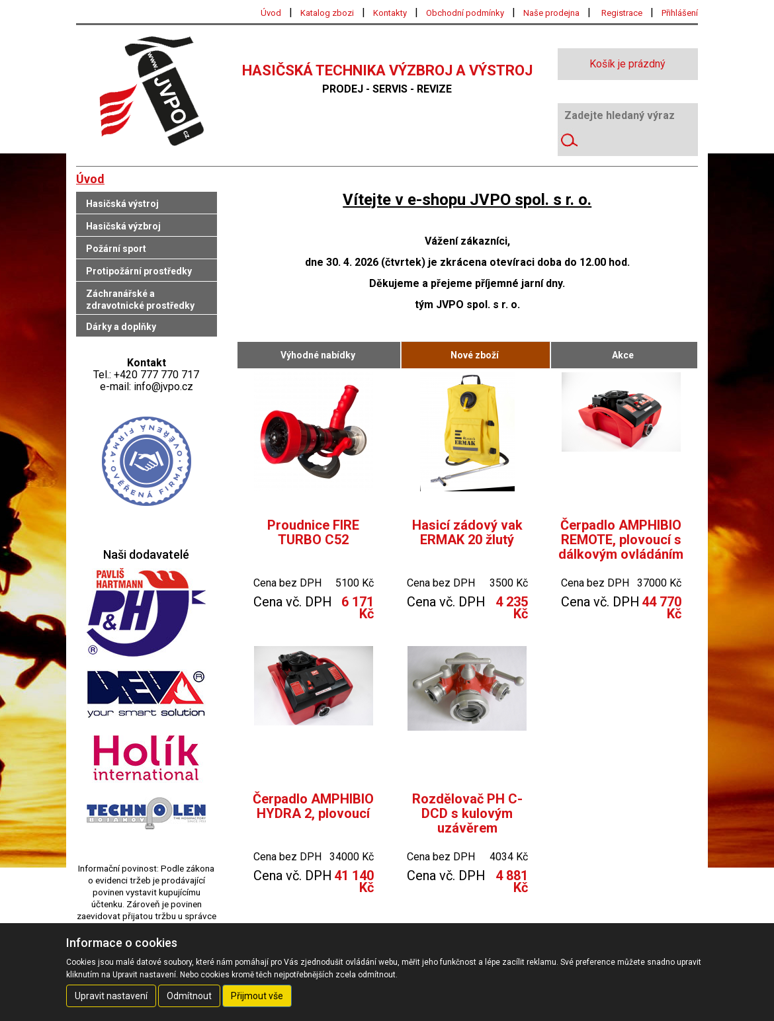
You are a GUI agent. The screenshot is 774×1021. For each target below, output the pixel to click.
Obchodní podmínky (465, 13)
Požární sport (116, 248)
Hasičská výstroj (122, 203)
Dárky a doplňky (121, 326)
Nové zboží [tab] (475, 355)
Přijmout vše (257, 996)
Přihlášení (680, 13)
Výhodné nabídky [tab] (317, 355)
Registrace (621, 13)
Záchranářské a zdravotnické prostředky (140, 299)
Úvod (271, 13)
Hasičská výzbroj (123, 226)
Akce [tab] (623, 355)
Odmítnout (189, 996)
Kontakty (390, 13)
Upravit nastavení (111, 996)
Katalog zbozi (327, 13)
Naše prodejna (551, 13)
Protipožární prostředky (139, 271)
